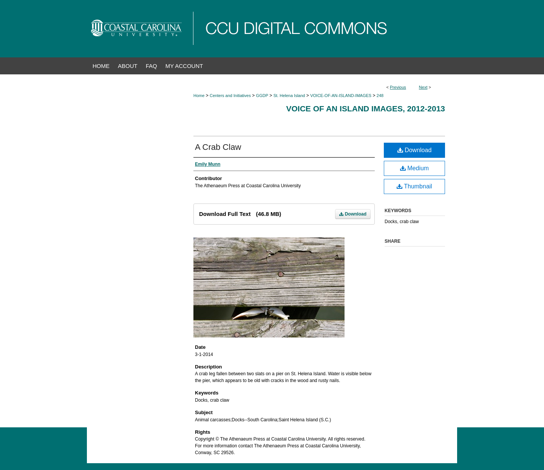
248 (380, 95)
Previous (398, 87)
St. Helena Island (289, 95)
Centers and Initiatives (230, 95)
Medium (414, 168)
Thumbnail (414, 186)
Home (198, 95)
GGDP (262, 95)
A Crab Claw (218, 147)
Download (352, 214)
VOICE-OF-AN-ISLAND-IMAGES (340, 95)
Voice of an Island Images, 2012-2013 (365, 108)
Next (423, 87)
